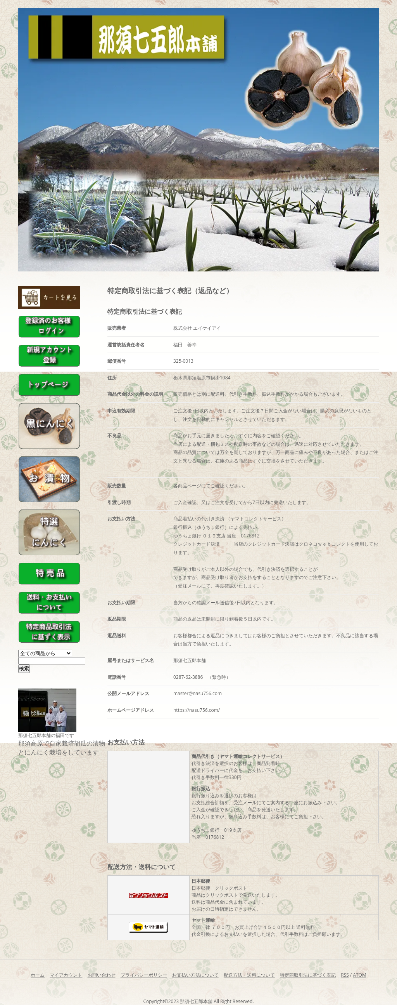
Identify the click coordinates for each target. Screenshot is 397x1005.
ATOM (359, 975)
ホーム (38, 975)
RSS (345, 975)
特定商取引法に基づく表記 (308, 975)
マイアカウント (66, 975)
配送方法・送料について (249, 975)
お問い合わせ (102, 975)
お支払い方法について (195, 975)
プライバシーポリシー (144, 975)
